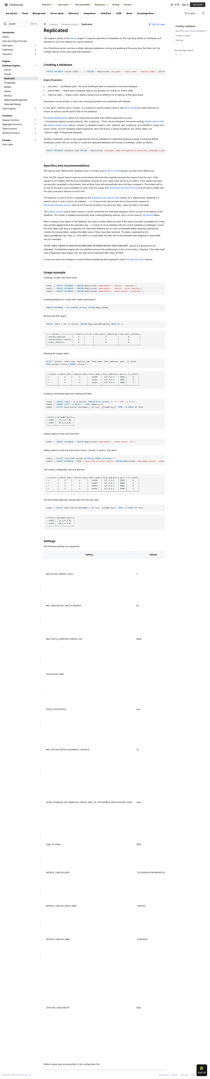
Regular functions (10, 120)
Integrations (90, 13)
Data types (7, 45)
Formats (6, 140)
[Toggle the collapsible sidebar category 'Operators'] (35, 54)
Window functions (11, 133)
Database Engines (11, 65)
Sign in (185, 4)
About (129, 13)
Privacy (174, 1075)
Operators (7, 54)
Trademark (164, 1075)
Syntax (5, 37)
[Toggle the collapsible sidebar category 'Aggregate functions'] (35, 124)
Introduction (8, 32)
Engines (6, 61)
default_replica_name (58, 125)
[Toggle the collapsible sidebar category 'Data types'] (35, 45)
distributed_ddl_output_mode (106, 197)
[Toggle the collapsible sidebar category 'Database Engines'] (35, 65)
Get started (197, 4)
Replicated (9, 78)
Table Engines (9, 108)
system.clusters (55, 211)
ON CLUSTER (130, 108)
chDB (118, 13)
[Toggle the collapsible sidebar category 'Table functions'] (35, 129)
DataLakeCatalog (12, 104)
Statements (7, 49)
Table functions (9, 128)
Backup (8, 95)
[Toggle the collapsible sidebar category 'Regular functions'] (35, 120)
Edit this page (156, 24)
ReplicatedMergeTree (57, 118)
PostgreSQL (10, 82)
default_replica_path (154, 121)
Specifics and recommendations (190, 31)
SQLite (7, 91)
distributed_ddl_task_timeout (123, 188)
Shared (7, 74)
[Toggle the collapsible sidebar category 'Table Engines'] (35, 108)
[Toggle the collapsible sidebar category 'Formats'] (35, 140)
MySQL (7, 87)
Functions (7, 115)
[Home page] (45, 24)
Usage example (182, 35)
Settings (179, 40)
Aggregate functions (12, 124)
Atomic (7, 70)
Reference (74, 13)
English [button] (189, 13)
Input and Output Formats (14, 41)
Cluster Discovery (136, 259)
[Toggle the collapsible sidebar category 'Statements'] (35, 50)
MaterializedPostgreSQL (15, 100)
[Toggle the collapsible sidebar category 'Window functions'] (35, 133)
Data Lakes (7, 144)
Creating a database (185, 26)
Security (185, 1075)
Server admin (57, 13)
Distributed (148, 215)
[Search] (20, 24)
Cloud (25, 13)
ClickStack (105, 13)
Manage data (39, 13)
